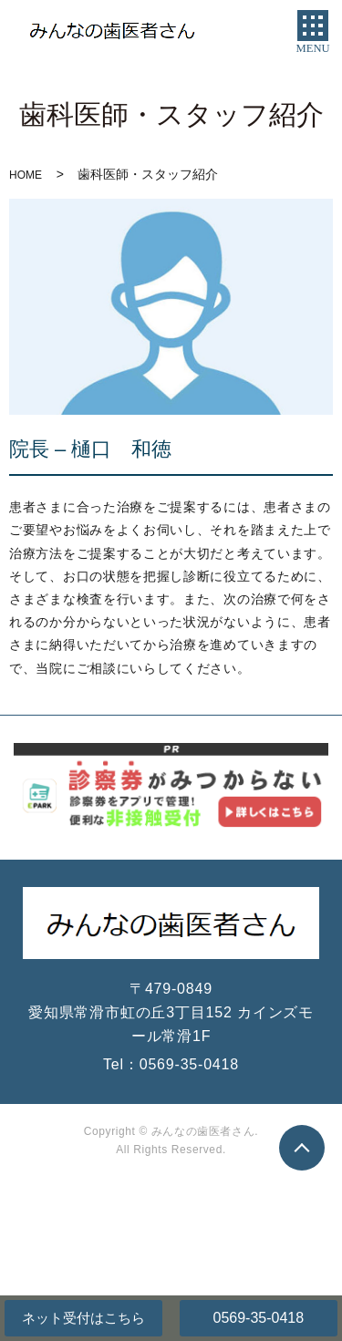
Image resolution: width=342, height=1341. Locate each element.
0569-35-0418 (258, 1318)
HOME (25, 175)
